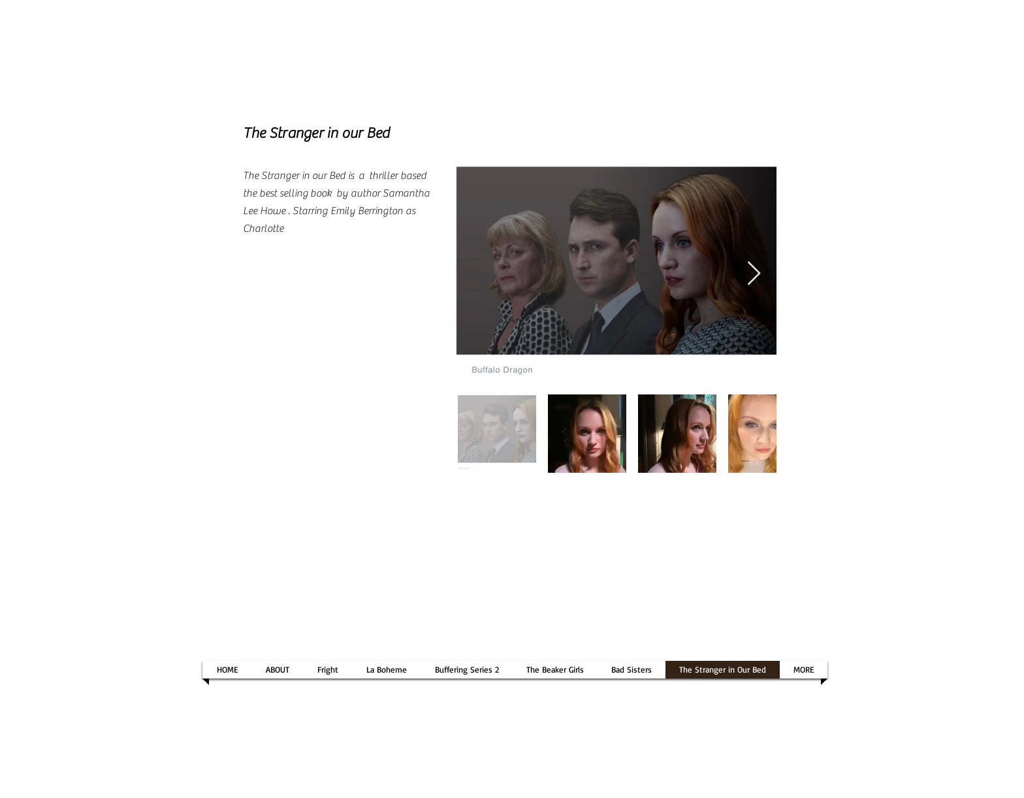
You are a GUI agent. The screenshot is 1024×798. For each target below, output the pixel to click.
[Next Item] (753, 274)
